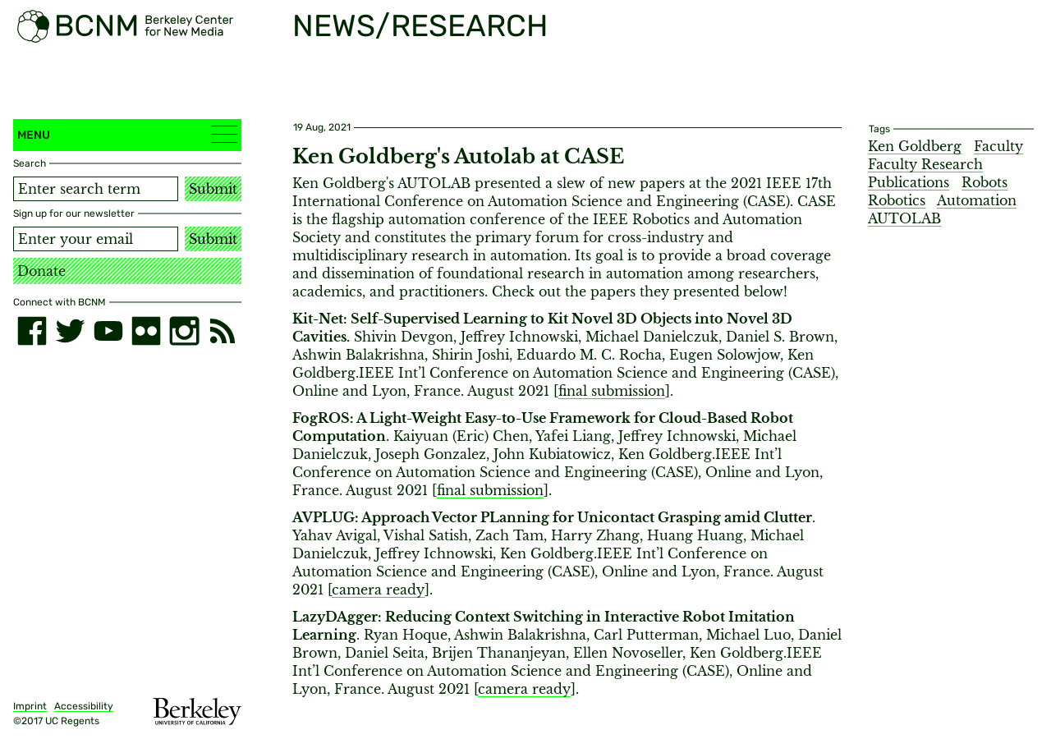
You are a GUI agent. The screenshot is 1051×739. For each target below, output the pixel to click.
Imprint (30, 706)
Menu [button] (127, 134)
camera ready (378, 589)
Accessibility (83, 706)
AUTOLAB (904, 218)
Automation (977, 200)
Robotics (896, 200)
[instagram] (184, 331)
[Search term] (95, 189)
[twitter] (70, 331)
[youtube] (108, 331)
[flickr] (146, 331)
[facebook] (32, 331)
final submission (611, 391)
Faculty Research (925, 164)
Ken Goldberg (915, 146)
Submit (213, 189)
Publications (908, 182)
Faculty (998, 146)
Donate (41, 271)
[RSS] (222, 331)
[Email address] (95, 239)
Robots (984, 182)
